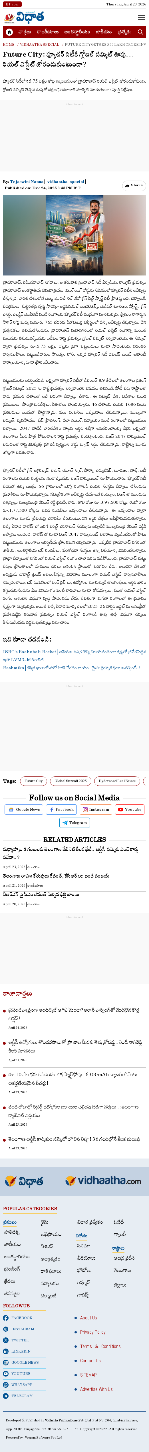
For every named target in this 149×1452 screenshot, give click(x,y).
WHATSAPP (18, 1385)
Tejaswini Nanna (27, 182)
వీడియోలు (86, 1258)
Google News (24, 809)
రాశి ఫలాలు (51, 1271)
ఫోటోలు (84, 1270)
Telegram (75, 822)
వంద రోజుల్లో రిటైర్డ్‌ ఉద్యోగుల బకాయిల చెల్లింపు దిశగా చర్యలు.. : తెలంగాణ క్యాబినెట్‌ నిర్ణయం (74, 1111)
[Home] (24, 18)
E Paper (12, 4)
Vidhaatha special (39, 45)
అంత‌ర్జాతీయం (77, 32)
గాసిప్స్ (83, 1295)
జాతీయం (104, 32)
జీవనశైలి (12, 1294)
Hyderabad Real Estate (117, 781)
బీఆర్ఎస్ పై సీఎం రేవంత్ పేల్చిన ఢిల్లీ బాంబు (41, 895)
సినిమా (83, 1246)
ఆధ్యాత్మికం (51, 1259)
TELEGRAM (18, 1396)
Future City (34, 781)
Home (9, 45)
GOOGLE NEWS (21, 1362)
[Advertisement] (74, 143)
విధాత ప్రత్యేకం (90, 1222)
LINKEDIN (17, 1351)
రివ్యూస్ (83, 1283)
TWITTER (16, 1340)
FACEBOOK (18, 1318)
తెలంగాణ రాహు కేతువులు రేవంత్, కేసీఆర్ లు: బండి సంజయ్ (56, 877)
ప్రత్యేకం (125, 32)
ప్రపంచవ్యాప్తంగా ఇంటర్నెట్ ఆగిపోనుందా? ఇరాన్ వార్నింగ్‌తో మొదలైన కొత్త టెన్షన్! (74, 1014)
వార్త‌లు (25, 32)
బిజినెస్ (47, 1247)
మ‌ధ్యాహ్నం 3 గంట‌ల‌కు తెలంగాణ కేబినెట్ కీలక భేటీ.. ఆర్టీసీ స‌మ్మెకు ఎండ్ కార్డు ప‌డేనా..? (70, 854)
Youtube (129, 809)
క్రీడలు (9, 1281)
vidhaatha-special (65, 182)
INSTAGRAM (18, 1329)
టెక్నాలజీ (48, 1296)
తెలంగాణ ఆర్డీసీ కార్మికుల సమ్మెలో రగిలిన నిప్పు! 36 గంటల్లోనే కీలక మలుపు (74, 1139)
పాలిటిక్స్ (12, 1232)
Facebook (61, 809)
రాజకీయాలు (48, 32)
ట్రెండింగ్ (12, 1269)
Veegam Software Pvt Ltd (43, 1437)
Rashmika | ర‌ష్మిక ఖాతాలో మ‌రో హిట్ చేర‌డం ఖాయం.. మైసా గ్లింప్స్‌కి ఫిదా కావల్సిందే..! (71, 667)
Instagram (96, 809)
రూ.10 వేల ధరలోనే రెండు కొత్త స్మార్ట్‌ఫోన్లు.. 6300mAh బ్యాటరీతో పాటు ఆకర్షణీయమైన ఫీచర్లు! (73, 1079)
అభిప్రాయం (51, 1234)
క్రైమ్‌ (45, 1222)
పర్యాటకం (50, 1284)
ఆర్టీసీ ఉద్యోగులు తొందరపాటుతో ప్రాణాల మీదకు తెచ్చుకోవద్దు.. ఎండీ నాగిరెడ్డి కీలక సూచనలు (75, 1046)
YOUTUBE (17, 1374)
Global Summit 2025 (71, 781)
